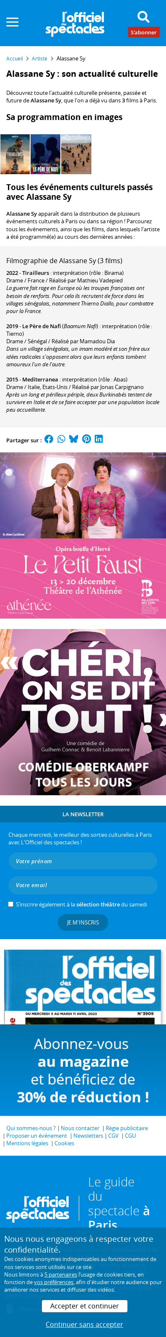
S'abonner (144, 32)
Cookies (64, 1143)
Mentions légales (27, 1143)
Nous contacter (80, 1128)
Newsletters (88, 1135)
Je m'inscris (83, 922)
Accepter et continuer (84, 1306)
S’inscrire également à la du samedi (81, 904)
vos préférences (53, 1282)
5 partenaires (60, 1274)
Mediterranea (40, 379)
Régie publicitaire (127, 1128)
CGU (130, 1135)
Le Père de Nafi (41, 326)
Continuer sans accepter (84, 1324)
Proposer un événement (36, 1135)
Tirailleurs (35, 273)
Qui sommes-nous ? (31, 1128)
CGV (113, 1135)
